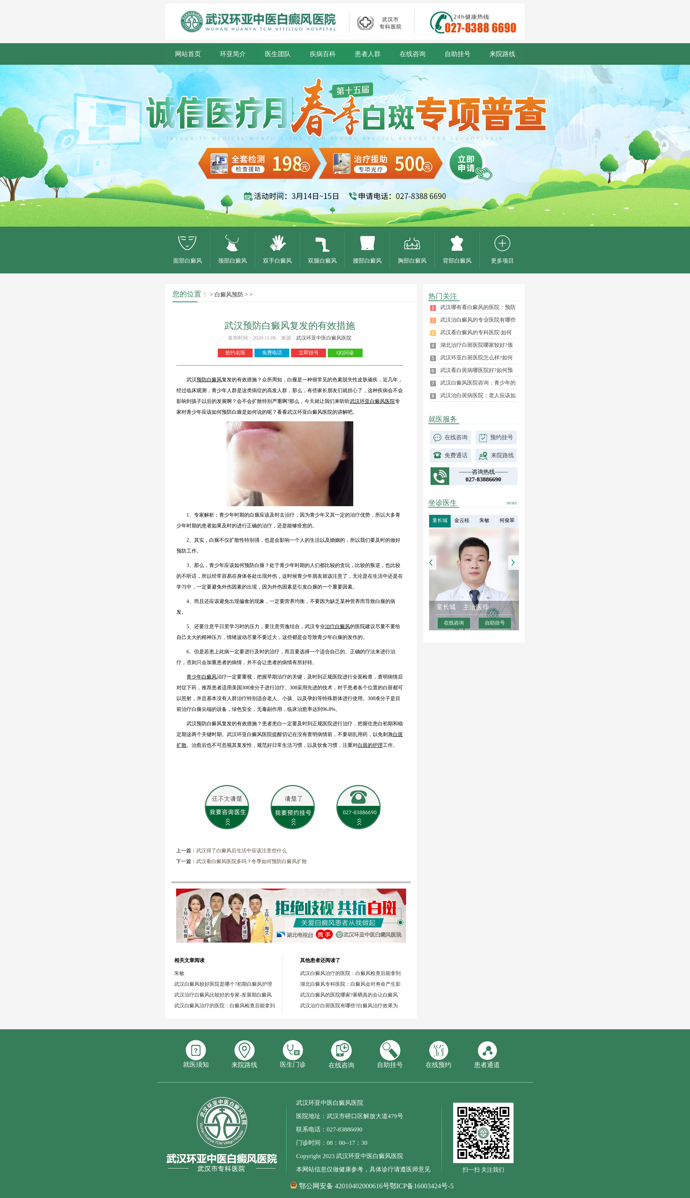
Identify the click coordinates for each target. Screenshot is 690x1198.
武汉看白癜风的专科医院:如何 (476, 332)
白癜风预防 (229, 294)
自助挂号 (457, 54)
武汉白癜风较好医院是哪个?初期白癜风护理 (223, 984)
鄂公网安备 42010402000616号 (344, 1186)
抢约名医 (235, 352)
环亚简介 (233, 54)
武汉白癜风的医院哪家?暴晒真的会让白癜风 (349, 995)
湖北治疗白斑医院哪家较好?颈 (476, 345)
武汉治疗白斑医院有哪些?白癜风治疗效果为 (349, 1005)
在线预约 (438, 1054)
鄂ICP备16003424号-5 (422, 1186)
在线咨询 (413, 54)
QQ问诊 (345, 352)
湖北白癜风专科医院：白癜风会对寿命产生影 (350, 984)
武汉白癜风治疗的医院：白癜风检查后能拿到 (224, 1005)
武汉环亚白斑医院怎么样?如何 (476, 357)
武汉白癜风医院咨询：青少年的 (478, 383)
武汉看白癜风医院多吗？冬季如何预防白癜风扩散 (251, 861)
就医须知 (196, 1054)
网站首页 (188, 54)
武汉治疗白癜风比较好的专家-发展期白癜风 (223, 995)
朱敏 (179, 973)
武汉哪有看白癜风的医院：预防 (478, 307)
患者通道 (487, 1054)
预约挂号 (501, 437)
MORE (512, 503)
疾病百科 (323, 54)
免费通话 (456, 455)
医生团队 (278, 54)
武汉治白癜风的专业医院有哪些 (478, 320)
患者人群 (368, 54)
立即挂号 (309, 352)
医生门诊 (293, 1054)
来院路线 (502, 54)
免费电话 (272, 352)
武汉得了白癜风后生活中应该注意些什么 (241, 850)
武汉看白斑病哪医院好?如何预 (476, 370)
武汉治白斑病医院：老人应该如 (478, 395)
